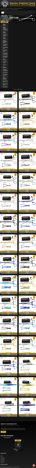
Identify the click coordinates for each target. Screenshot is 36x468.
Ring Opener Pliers (4, 51)
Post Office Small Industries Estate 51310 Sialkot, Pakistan (10, 467)
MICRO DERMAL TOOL (5, 82)
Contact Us (2, 462)
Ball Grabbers (4, 67)
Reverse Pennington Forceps (4, 41)
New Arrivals (2, 459)
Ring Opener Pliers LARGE (4, 54)
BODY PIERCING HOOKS (5, 84)
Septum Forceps (4, 38)
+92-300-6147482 (14, 9)
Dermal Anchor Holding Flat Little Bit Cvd (5, 29)
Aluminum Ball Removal (5, 70)
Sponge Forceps (4, 33)
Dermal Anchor (4, 25)
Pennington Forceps (4, 35)
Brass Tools (4, 72)
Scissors (4, 64)
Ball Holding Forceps (4, 75)
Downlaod (18, 440)
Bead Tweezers (4, 59)
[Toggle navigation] (2, 13)
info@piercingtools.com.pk (5, 9)
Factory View (2, 461)
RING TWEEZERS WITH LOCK (4, 78)
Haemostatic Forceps (4, 45)
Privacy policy (3, 460)
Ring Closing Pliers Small (4, 57)
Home (15, 89)
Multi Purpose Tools (5, 48)
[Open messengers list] (34, 465)
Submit (3, 431)
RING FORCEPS (4, 86)
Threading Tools (4, 62)
